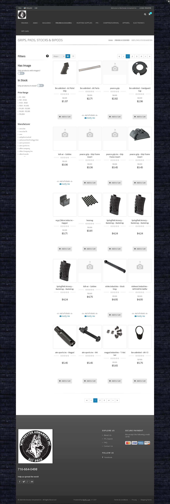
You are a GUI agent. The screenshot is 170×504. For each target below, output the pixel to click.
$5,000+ (22, 114)
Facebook (107, 457)
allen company (24, 148)
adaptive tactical (25, 137)
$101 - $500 (23, 103)
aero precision (24, 143)
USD (36, 8)
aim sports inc (24, 146)
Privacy (134, 500)
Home (110, 40)
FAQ (20, 8)
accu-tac (22, 129)
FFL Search (107, 439)
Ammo (35, 23)
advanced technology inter (29, 140)
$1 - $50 (22, 97)
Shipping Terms (146, 500)
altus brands (24, 154)
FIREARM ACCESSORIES (64, 23)
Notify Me (90, 118)
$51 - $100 (23, 100)
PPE (97, 23)
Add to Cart (64, 117)
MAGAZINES (46, 23)
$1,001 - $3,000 (24, 108)
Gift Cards (25, 31)
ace (20, 134)
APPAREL (126, 23)
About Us (106, 435)
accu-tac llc (23, 131)
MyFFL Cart (86, 500)
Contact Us (107, 446)
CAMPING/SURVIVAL (111, 23)
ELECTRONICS (138, 23)
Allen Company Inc (26, 151)
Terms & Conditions (121, 500)
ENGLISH (28, 8)
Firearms (24, 23)
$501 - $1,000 (24, 106)
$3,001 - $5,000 (24, 111)
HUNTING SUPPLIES (84, 23)
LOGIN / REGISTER (145, 8)
